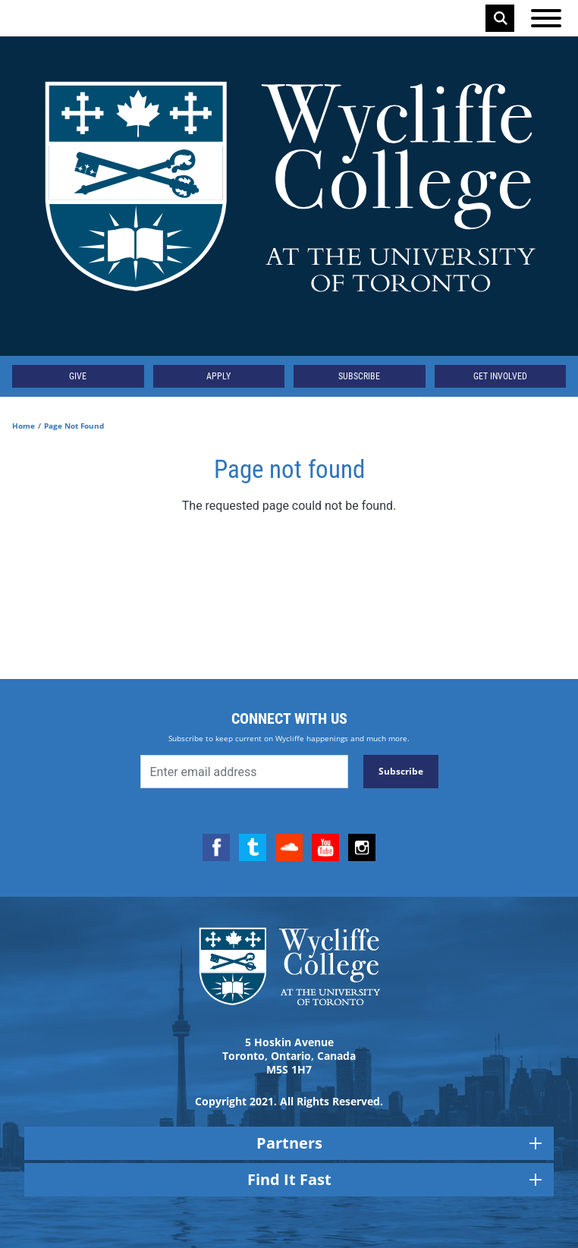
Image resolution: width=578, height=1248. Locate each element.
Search (500, 18)
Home (23, 425)
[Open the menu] (546, 18)
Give (77, 376)
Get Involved (500, 376)
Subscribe (359, 376)
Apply (218, 376)
